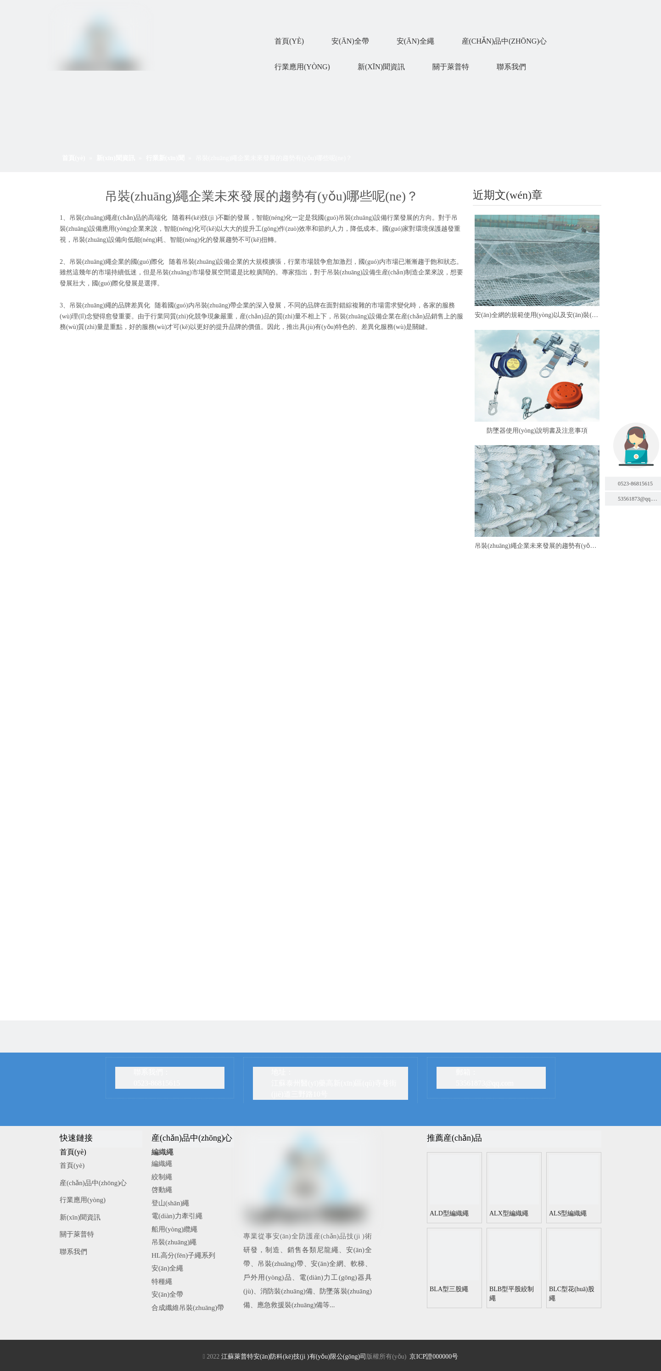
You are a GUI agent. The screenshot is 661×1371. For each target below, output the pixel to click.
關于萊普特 (77, 1234)
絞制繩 (161, 1177)
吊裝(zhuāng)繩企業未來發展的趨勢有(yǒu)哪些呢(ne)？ (537, 545)
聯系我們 (73, 1251)
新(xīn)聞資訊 (80, 1217)
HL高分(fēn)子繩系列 (183, 1255)
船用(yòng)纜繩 (174, 1229)
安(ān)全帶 (167, 1294)
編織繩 (161, 1163)
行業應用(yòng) (83, 1200)
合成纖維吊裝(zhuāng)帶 (187, 1307)
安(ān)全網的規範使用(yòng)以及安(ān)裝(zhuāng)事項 (537, 315)
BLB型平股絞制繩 (511, 1294)
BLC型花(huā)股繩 (571, 1294)
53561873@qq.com (485, 1083)
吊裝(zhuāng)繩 (173, 1242)
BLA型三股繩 (449, 1289)
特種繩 (161, 1281)
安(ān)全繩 (167, 1268)
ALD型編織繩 (449, 1213)
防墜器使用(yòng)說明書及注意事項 (537, 430)
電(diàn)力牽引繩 (176, 1216)
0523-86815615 (635, 483)
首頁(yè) (72, 1165)
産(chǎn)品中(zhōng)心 (93, 1183)
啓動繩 (161, 1189)
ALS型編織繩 (568, 1213)
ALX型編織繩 (508, 1213)
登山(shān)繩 (170, 1203)
